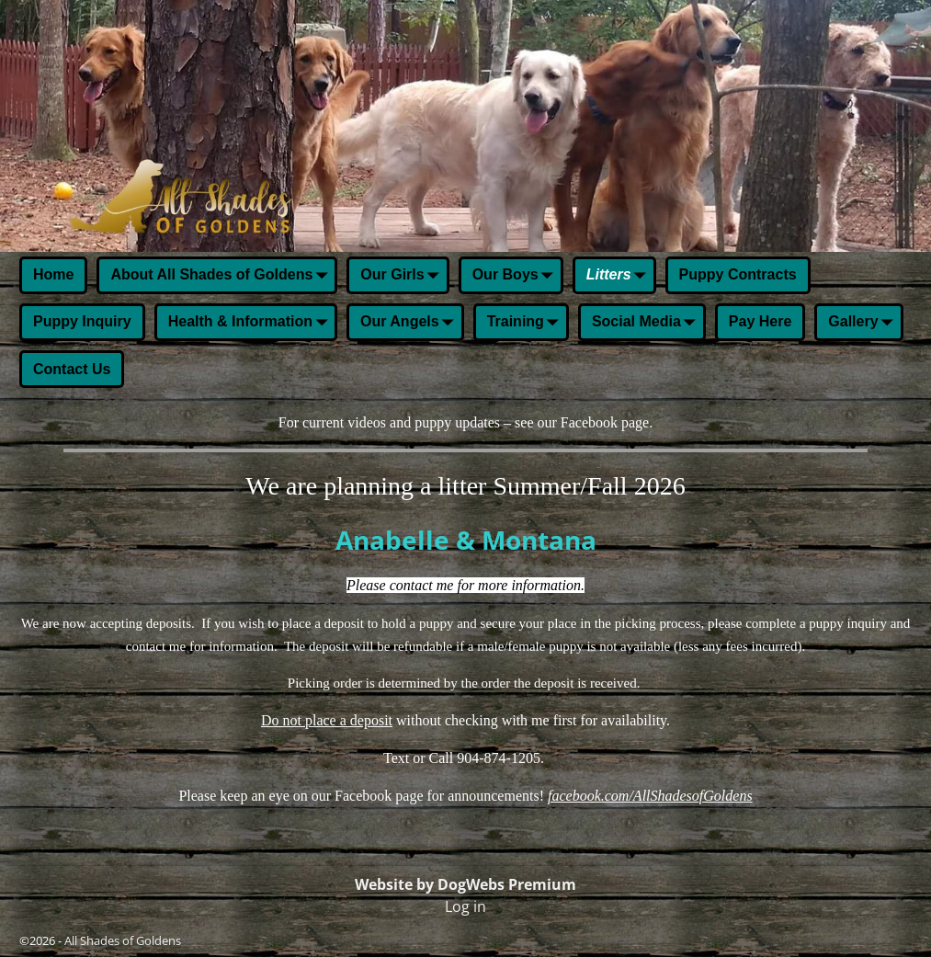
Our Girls (403, 276)
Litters (619, 276)
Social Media (647, 323)
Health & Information (251, 323)
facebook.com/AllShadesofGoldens (650, 795)
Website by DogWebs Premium (465, 884)
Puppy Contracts (738, 274)
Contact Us (71, 369)
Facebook (589, 422)
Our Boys (516, 276)
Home (53, 274)
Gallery (864, 323)
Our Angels (410, 323)
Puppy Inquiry (82, 321)
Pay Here (760, 321)
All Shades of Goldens (122, 940)
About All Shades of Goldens (222, 276)
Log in (465, 906)
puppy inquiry (848, 623)
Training (526, 323)
